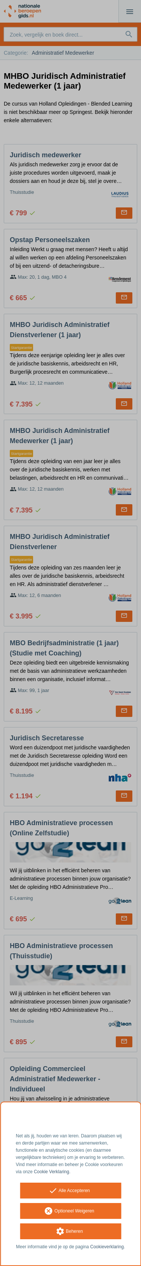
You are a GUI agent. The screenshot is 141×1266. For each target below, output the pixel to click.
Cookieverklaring (107, 1246)
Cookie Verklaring (51, 1171)
